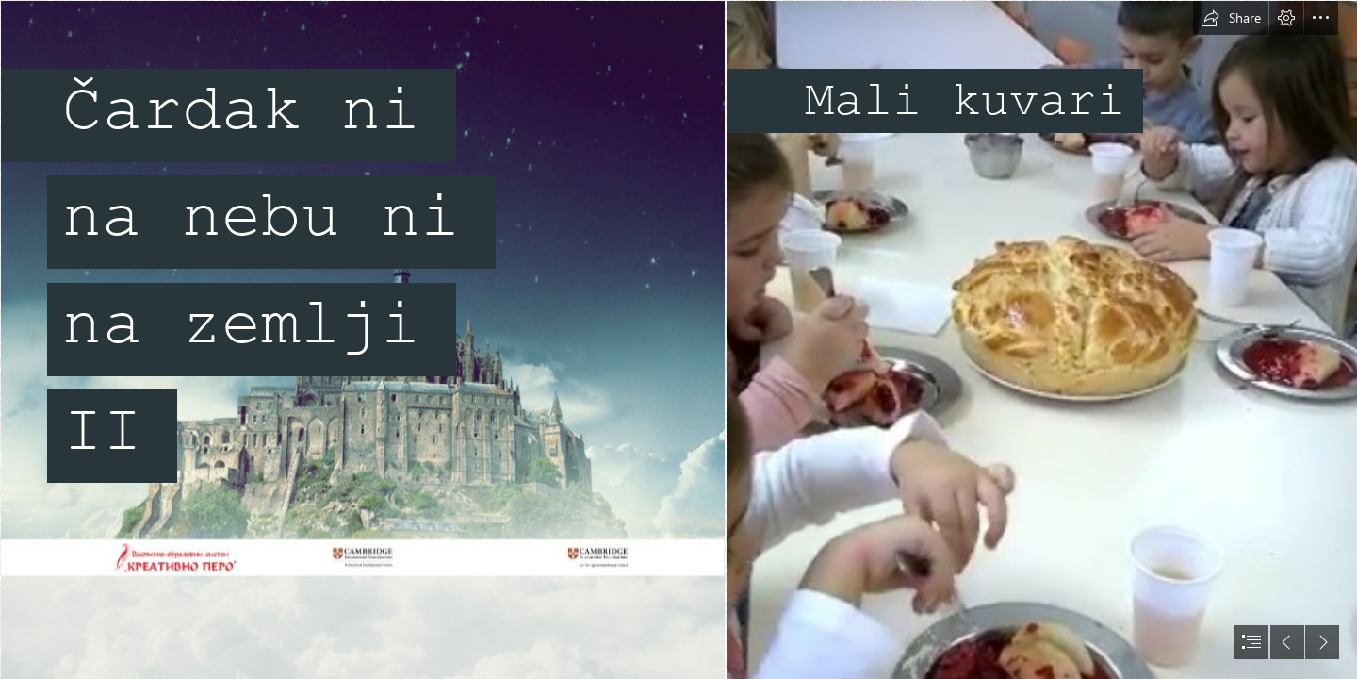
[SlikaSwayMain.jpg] (362, 339)
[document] (678, 339)
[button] (1230, 18)
